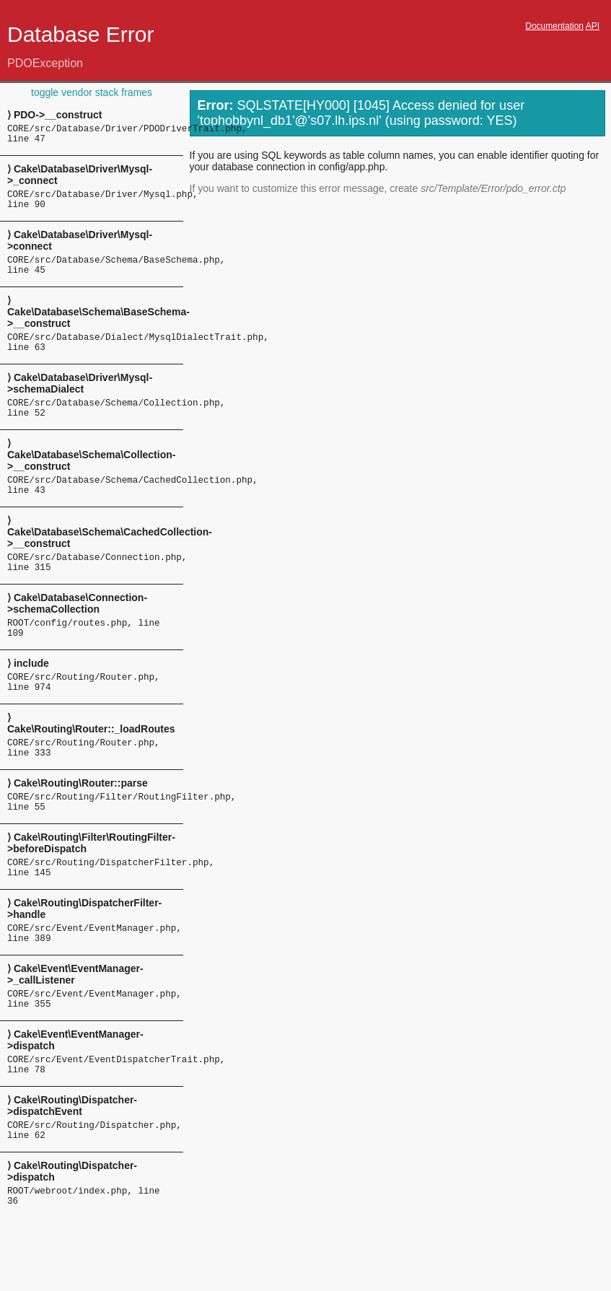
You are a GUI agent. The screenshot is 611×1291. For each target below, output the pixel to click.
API (592, 26)
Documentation (554, 26)
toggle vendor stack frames (91, 92)
